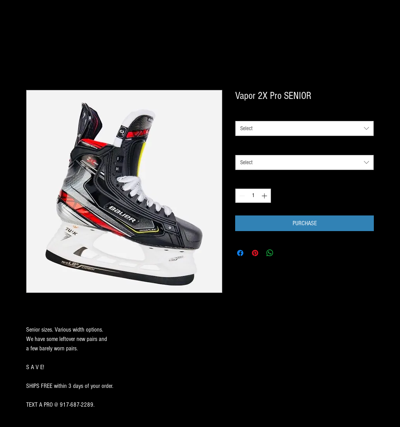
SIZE (239, 114)
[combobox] (304, 128)
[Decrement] (241, 196)
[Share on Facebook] (240, 253)
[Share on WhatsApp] (270, 253)
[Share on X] (284, 253)
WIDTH (241, 147)
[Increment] (265, 196)
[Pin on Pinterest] (255, 253)
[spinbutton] (253, 196)
